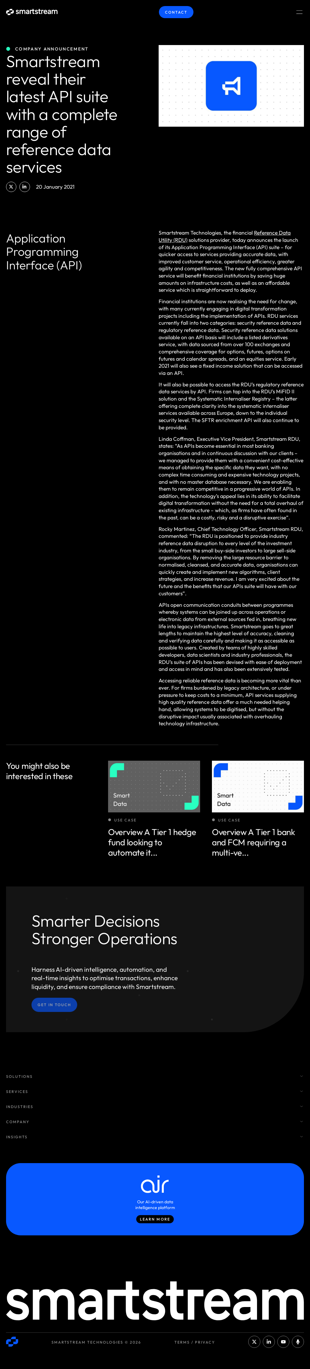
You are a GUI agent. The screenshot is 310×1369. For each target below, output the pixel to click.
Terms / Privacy (194, 1342)
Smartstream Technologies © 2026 (96, 1342)
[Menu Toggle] (299, 12)
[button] (11, 187)
